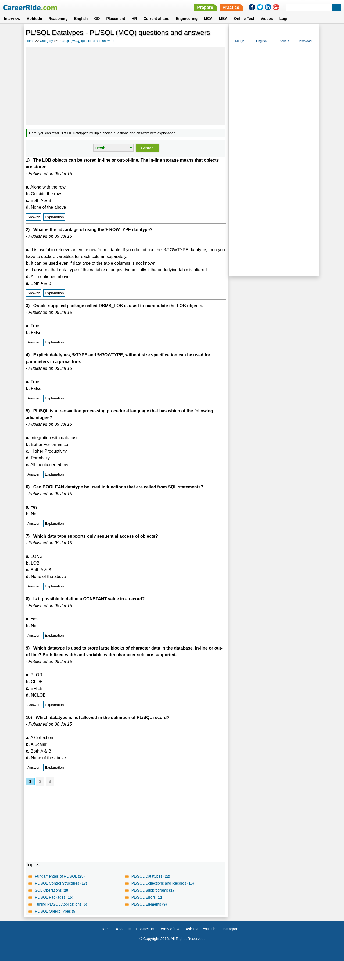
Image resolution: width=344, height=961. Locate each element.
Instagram (231, 929)
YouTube (210, 929)
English (81, 18)
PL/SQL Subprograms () (153, 890)
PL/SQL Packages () (54, 897)
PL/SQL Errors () (147, 897)
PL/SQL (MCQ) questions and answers (86, 41)
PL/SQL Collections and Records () (162, 883)
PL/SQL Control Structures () (61, 883)
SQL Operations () (52, 890)
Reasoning (58, 18)
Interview (12, 18)
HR (134, 18)
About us (123, 929)
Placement (115, 18)
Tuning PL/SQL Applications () (61, 904)
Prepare (205, 7)
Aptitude (34, 18)
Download (304, 41)
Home (30, 41)
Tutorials (283, 41)
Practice (231, 7)
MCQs (239, 41)
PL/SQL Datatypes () (150, 876)
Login (285, 18)
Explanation (54, 217)
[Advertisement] (126, 85)
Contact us (145, 929)
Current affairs (156, 18)
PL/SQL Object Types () (56, 911)
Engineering (187, 18)
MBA (223, 18)
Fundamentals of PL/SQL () (60, 876)
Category (46, 41)
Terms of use (169, 929)
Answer (33, 217)
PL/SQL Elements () (149, 904)
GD (97, 18)
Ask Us (192, 929)
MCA (208, 18)
